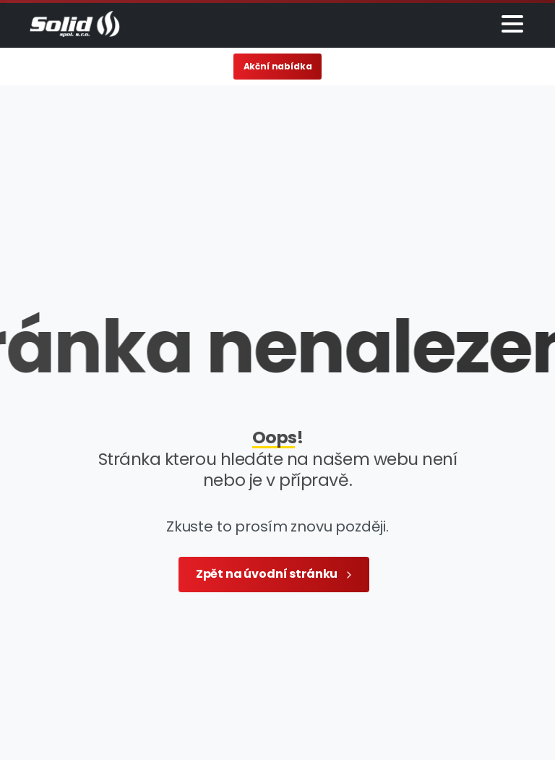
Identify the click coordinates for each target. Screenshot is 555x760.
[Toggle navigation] (512, 24)
